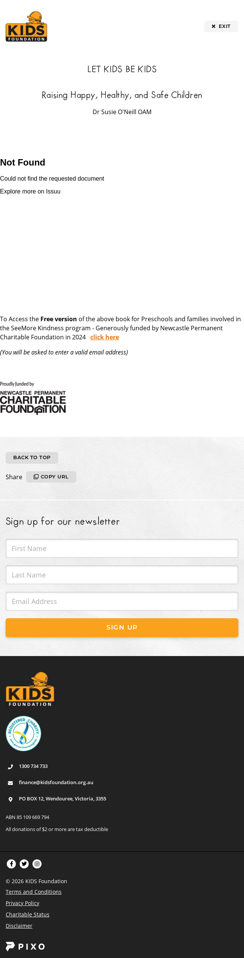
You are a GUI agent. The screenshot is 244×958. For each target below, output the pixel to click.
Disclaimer (19, 925)
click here (104, 337)
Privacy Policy (22, 903)
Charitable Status (27, 914)
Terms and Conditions (34, 891)
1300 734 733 (33, 766)
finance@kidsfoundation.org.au (56, 782)
